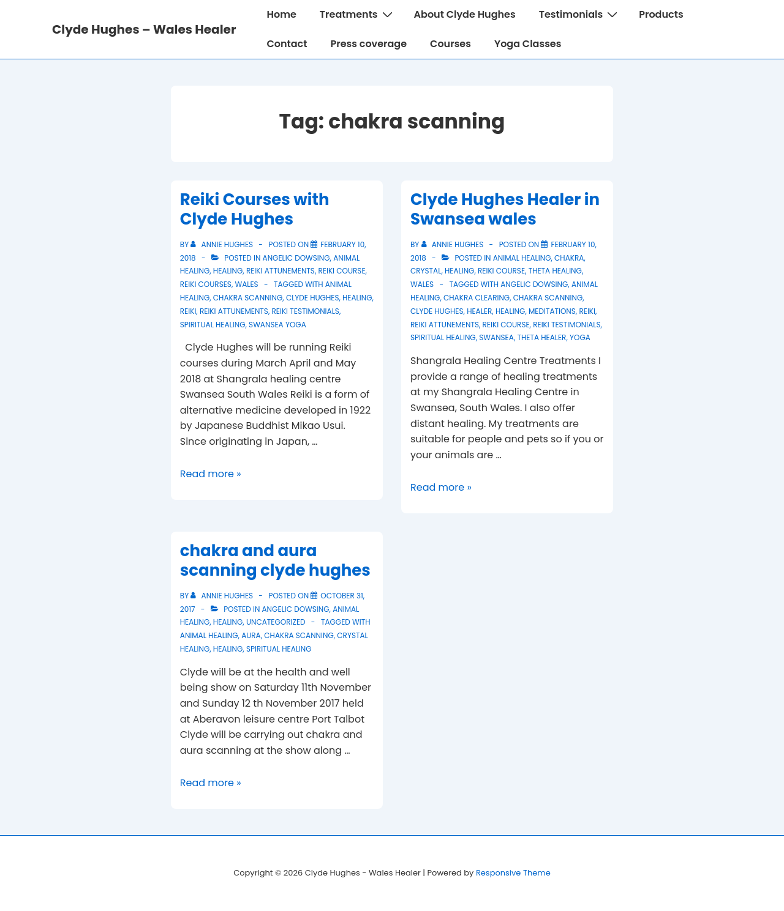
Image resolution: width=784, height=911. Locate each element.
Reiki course (342, 271)
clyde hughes (312, 297)
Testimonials (580, 14)
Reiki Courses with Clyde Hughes (255, 209)
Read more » (210, 474)
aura (251, 635)
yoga (580, 337)
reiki (188, 311)
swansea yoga (277, 324)
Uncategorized (276, 622)
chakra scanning (247, 297)
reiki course (506, 324)
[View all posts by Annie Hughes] (222, 244)
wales (246, 284)
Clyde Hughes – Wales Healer (144, 29)
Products (661, 14)
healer (479, 311)
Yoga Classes (528, 44)
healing (228, 271)
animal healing (522, 258)
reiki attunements (280, 271)
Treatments (358, 14)
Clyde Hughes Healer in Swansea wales (505, 209)
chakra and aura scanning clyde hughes (275, 561)
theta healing (555, 271)
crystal (425, 271)
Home (281, 14)
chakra (569, 258)
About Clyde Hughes (465, 14)
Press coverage (368, 44)
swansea (496, 337)
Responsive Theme (513, 873)
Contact (286, 44)
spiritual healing (213, 324)
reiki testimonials (305, 311)
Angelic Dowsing (296, 258)
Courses (450, 44)
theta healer (541, 337)
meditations (552, 311)
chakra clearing (476, 297)
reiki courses (206, 284)
